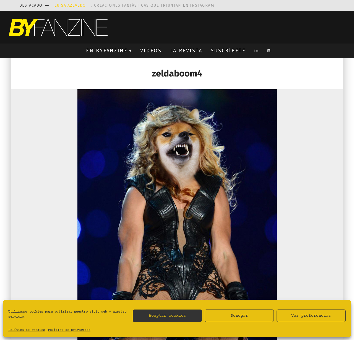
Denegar (239, 315)
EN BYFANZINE (106, 51)
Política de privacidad (69, 330)
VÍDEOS (151, 51)
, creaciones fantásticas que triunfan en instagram (134, 5)
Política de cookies (26, 330)
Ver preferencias (311, 315)
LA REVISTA (186, 51)
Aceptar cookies (167, 315)
